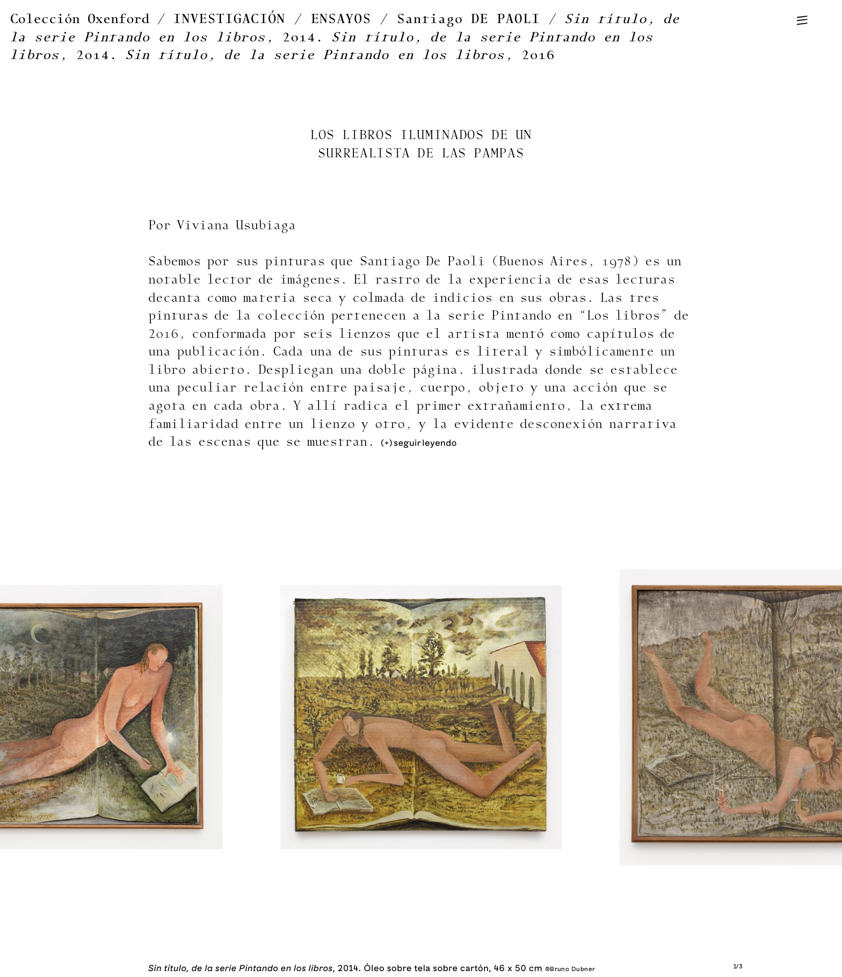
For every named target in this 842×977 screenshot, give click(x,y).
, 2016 (340, 55)
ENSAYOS (341, 19)
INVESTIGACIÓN (229, 19)
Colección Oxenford (79, 19)
